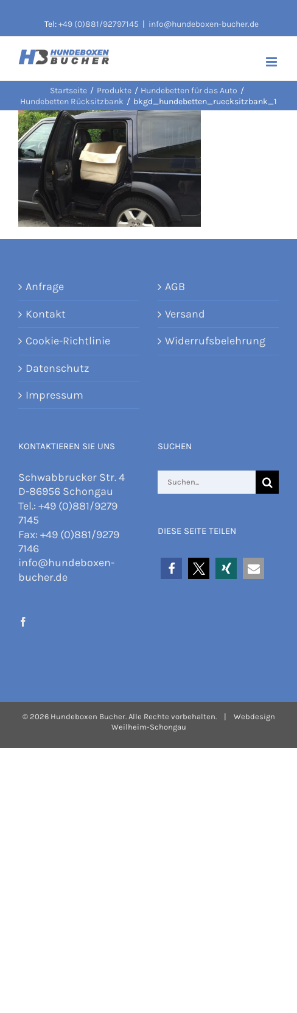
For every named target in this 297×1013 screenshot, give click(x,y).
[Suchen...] (207, 482)
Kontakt (46, 314)
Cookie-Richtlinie (68, 340)
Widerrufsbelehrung (215, 340)
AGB (175, 286)
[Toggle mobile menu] (272, 61)
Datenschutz (57, 368)
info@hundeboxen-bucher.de (203, 24)
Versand (185, 314)
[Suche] (267, 482)
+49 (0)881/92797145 (98, 24)
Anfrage (45, 286)
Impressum (54, 395)
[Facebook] (23, 622)
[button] (171, 568)
